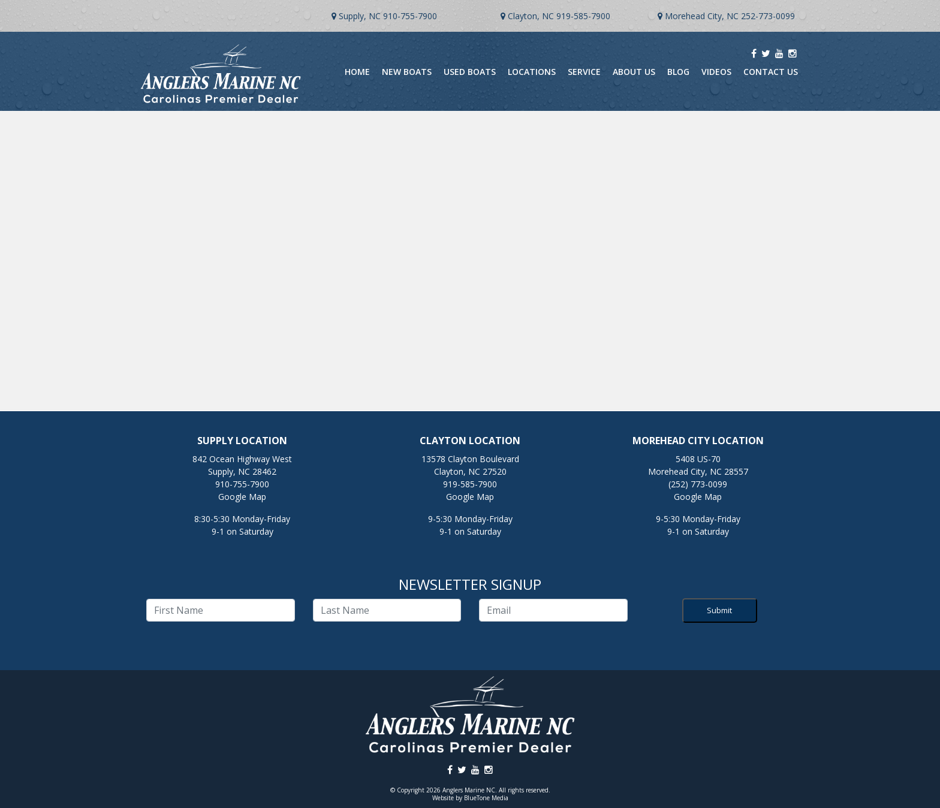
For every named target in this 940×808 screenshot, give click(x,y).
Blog (678, 71)
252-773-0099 (768, 16)
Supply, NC (360, 16)
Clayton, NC (531, 16)
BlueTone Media (486, 798)
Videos (716, 71)
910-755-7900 (410, 16)
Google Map (242, 496)
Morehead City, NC (702, 16)
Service (584, 71)
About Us (634, 71)
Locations (532, 71)
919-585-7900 (583, 16)
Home (357, 71)
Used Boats (470, 71)
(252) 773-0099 (697, 484)
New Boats (407, 71)
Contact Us (770, 71)
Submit (719, 610)
